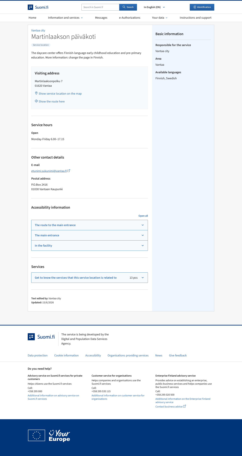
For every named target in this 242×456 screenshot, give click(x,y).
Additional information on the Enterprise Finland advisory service (182, 400)
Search (128, 7)
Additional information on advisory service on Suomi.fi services (53, 397)
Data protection (38, 355)
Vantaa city (38, 30)
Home (32, 18)
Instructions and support (195, 18)
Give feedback (178, 355)
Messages (101, 18)
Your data (160, 18)
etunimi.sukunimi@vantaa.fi (50, 171)
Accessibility (93, 355)
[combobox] (100, 7)
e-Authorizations (129, 18)
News (158, 355)
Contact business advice (173, 406)
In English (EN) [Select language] (154, 7)
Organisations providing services (128, 355)
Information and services (65, 18)
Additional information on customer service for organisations (118, 397)
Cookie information (66, 355)
